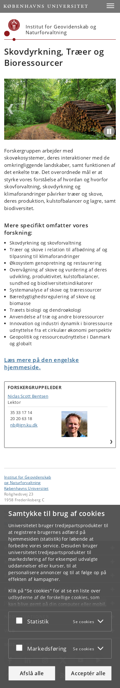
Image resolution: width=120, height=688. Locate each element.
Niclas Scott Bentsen (28, 396)
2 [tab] (58, 137)
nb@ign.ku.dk (24, 425)
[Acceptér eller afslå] (21, 620)
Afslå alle (32, 673)
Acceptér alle (88, 673)
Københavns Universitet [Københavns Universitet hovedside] (26, 488)
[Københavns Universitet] (12, 30)
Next (109, 109)
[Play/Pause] (109, 131)
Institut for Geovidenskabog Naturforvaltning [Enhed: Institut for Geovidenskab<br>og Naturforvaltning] (27, 479)
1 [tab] (54, 137)
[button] (110, 6)
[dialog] (60, 596)
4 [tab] (66, 137)
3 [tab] (62, 137)
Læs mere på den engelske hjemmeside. (41, 363)
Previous (10, 109)
